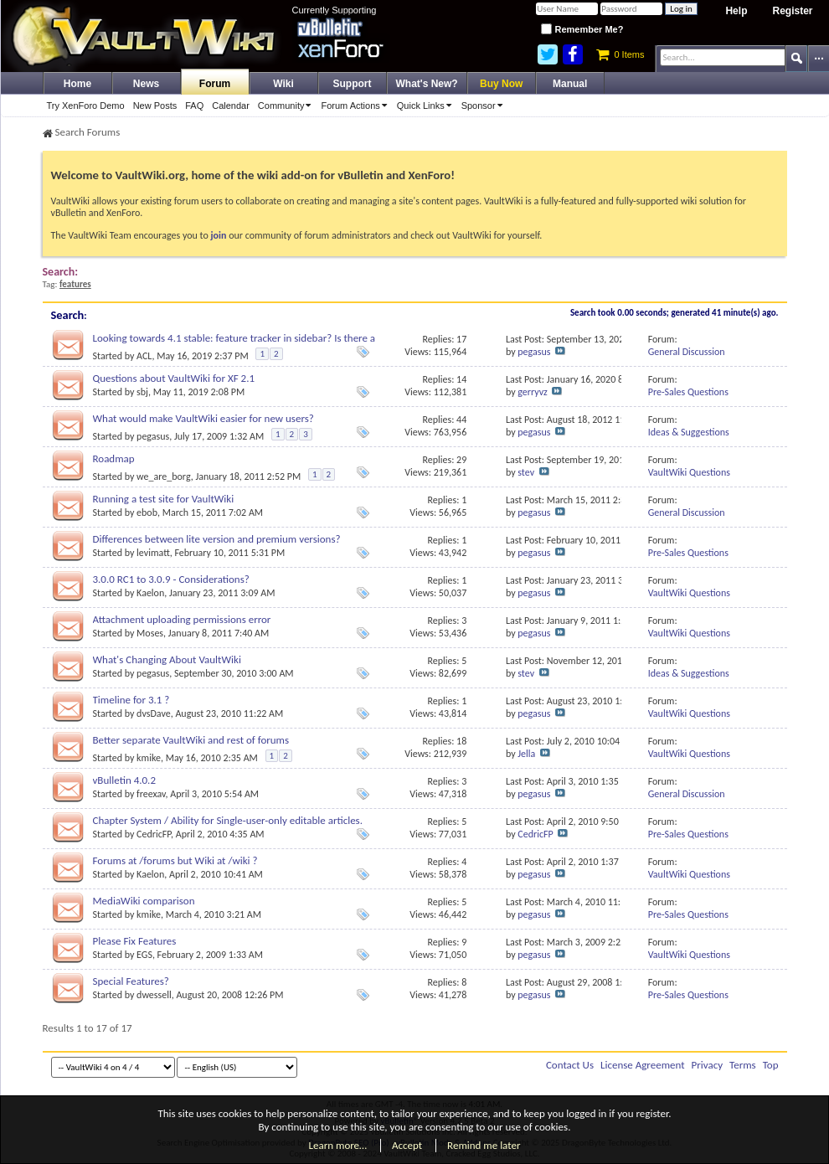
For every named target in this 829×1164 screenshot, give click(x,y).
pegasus (533, 352)
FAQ (194, 105)
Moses (149, 633)
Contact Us (570, 1064)
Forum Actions (356, 105)
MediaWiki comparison (144, 900)
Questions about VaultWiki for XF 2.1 (174, 378)
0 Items (620, 54)
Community (287, 105)
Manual (570, 84)
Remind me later (483, 1145)
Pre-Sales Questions (688, 392)
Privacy (707, 1064)
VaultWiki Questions (689, 472)
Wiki (283, 84)
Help (736, 11)
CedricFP (153, 834)
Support (352, 84)
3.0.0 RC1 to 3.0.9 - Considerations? (171, 579)
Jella (526, 754)
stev (525, 472)
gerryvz (532, 392)
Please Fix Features (135, 941)
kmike (148, 758)
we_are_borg (163, 476)
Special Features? (131, 981)
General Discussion (686, 352)
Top (771, 1064)
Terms (742, 1064)
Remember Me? (582, 29)
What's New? (427, 84)
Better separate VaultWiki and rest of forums (191, 740)
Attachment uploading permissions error (182, 619)
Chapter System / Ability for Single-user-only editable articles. (228, 820)
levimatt (153, 553)
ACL (144, 356)
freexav (150, 794)
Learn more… (338, 1145)
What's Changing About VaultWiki (167, 659)
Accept (407, 1145)
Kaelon (150, 593)
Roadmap (114, 458)
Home (77, 84)
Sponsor (484, 105)
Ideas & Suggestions (688, 432)
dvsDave (153, 713)
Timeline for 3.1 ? (131, 699)
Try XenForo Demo (86, 105)
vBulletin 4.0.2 (124, 780)
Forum (214, 84)
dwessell (154, 995)
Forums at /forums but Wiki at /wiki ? (175, 860)
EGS (144, 955)
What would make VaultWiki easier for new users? (203, 418)
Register (792, 11)
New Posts (155, 105)
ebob (146, 512)
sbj (142, 392)
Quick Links (427, 105)
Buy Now (501, 84)
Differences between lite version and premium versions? (217, 539)
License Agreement (642, 1064)
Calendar (231, 105)
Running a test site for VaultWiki (163, 498)
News (146, 84)
